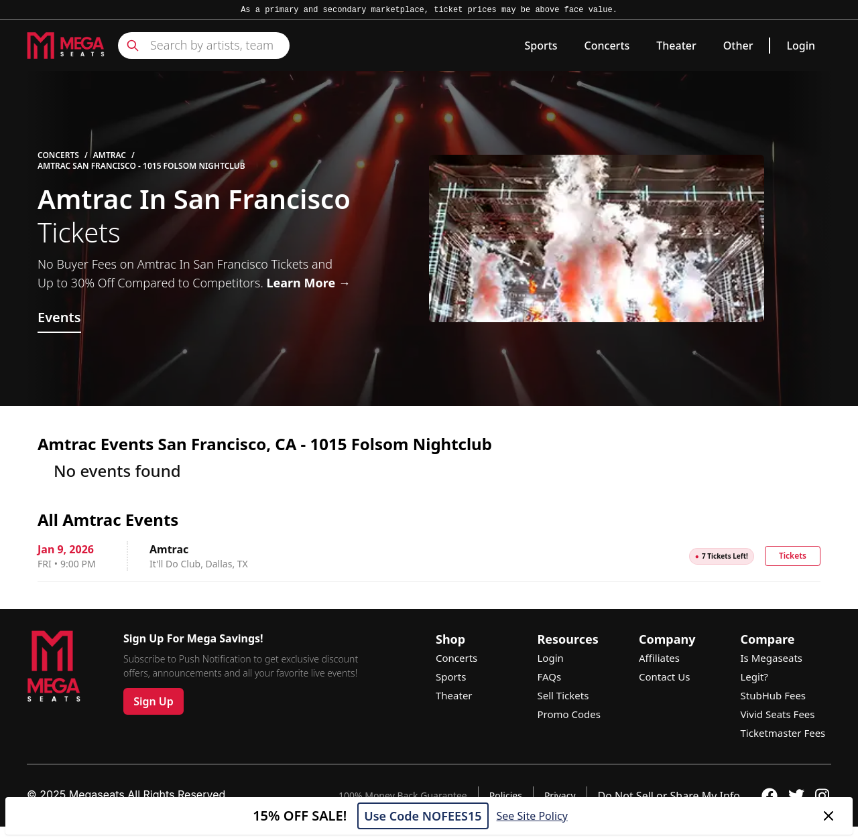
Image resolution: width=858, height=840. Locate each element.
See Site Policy (532, 816)
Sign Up (153, 701)
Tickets (792, 555)
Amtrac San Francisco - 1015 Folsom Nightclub (141, 166)
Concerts (607, 45)
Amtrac (109, 155)
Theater (676, 45)
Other (738, 45)
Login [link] (800, 45)
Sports (540, 45)
